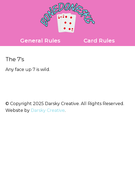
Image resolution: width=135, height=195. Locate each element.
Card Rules (99, 40)
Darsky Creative (48, 110)
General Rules (40, 40)
